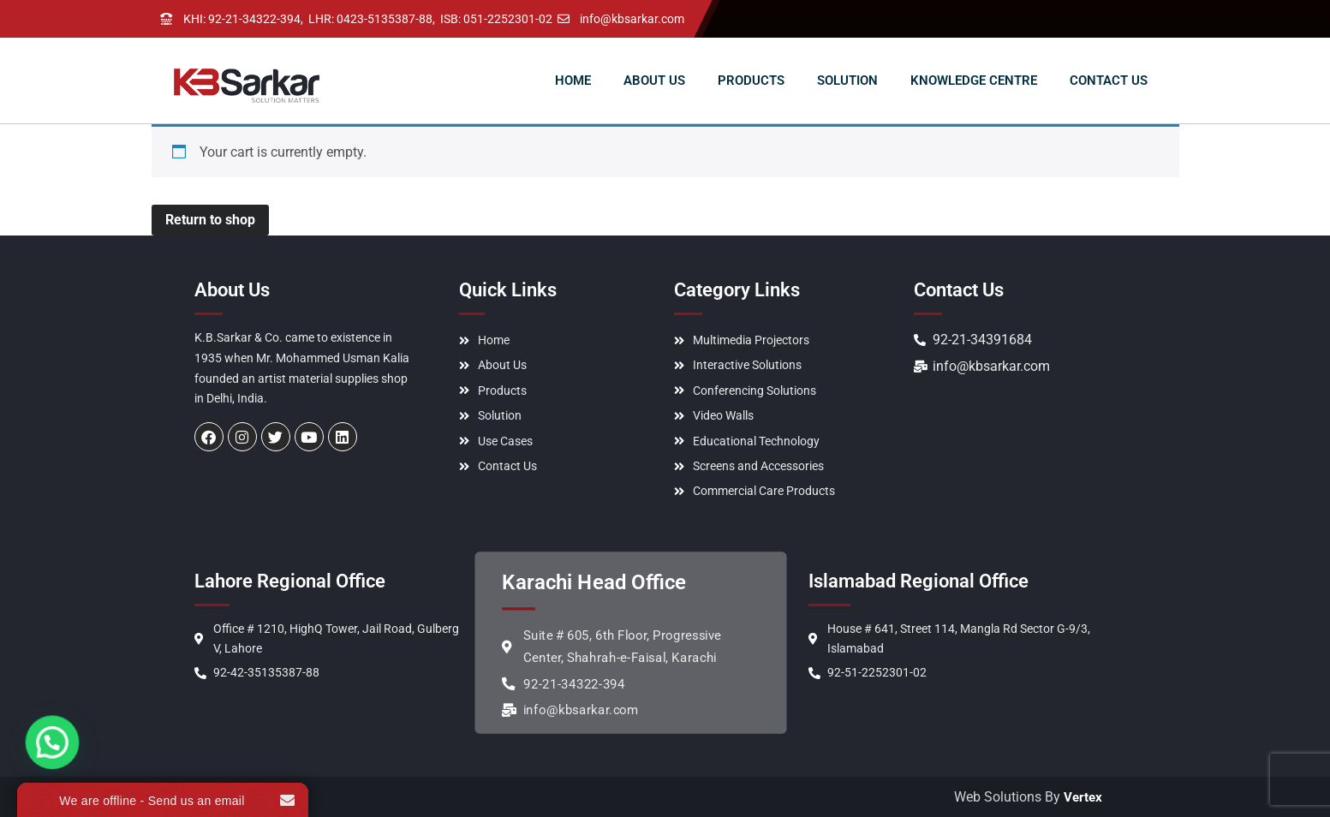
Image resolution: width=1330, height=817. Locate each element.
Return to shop (210, 220)
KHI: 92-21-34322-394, (243, 19)
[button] (26, 761)
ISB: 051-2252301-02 (496, 19)
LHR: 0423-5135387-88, (371, 19)
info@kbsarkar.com (632, 19)
